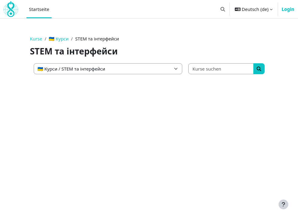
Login (288, 9)
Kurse (36, 39)
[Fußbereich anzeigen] (283, 204)
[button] (223, 9)
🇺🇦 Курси (59, 39)
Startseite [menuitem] (39, 9)
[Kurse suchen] (221, 69)
